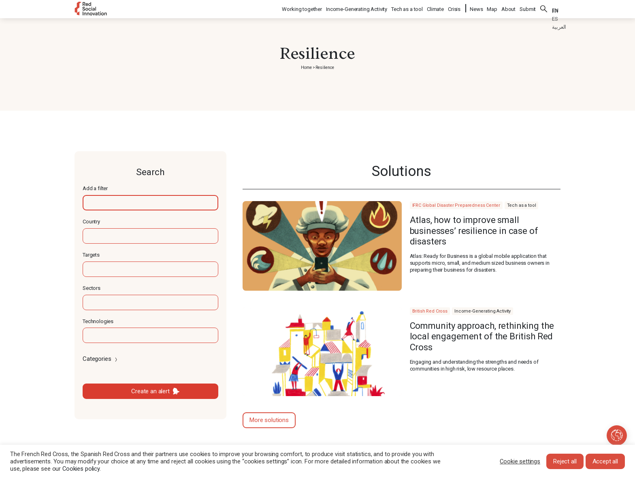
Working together (302, 8)
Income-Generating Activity (357, 8)
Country (91, 222)
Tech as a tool (407, 8)
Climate (435, 8)
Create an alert (150, 391)
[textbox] (150, 202)
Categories (101, 358)
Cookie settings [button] (520, 461)
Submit (528, 8)
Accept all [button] (605, 461)
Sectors (91, 288)
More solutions (269, 420)
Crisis (454, 8)
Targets (91, 255)
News (476, 8)
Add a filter (95, 188)
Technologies (98, 321)
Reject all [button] (565, 461)
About (508, 8)
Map (492, 8)
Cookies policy (81, 468)
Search (544, 8)
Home (306, 67)
